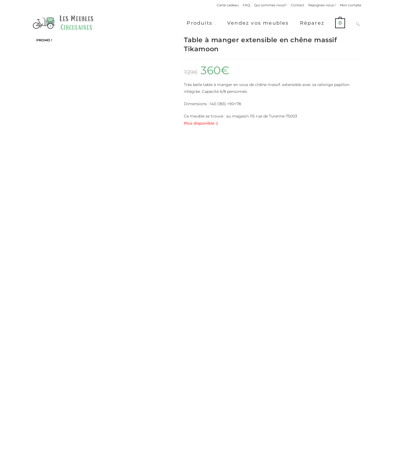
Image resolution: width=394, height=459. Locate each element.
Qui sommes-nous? (270, 5)
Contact (297, 5)
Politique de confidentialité (284, 453)
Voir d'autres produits (197, 407)
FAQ (246, 5)
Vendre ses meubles (197, 428)
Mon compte (350, 5)
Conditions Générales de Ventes (335, 453)
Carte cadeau (228, 5)
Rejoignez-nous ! (322, 5)
